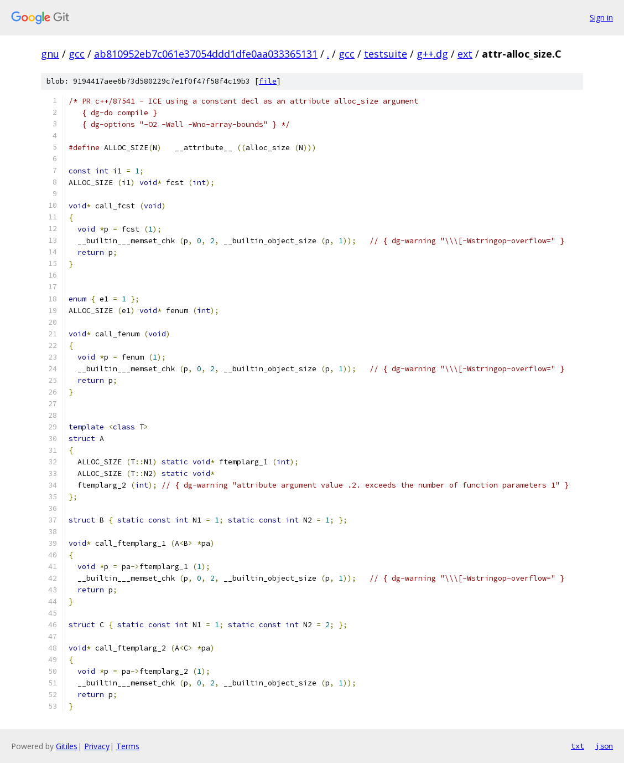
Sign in (601, 17)
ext (464, 53)
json (604, 746)
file (268, 81)
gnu (50, 53)
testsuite (385, 53)
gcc (77, 53)
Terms (127, 746)
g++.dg (432, 53)
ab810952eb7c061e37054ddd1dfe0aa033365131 (206, 53)
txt (577, 746)
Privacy (97, 746)
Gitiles (66, 746)
